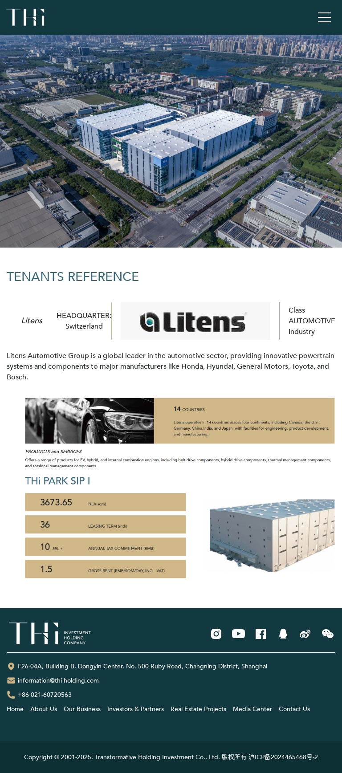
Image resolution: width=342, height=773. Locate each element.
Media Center (252, 709)
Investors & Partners (135, 709)
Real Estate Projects (198, 709)
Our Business (82, 709)
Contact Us (294, 709)
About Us (43, 709)
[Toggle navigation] (324, 17)
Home (15, 709)
